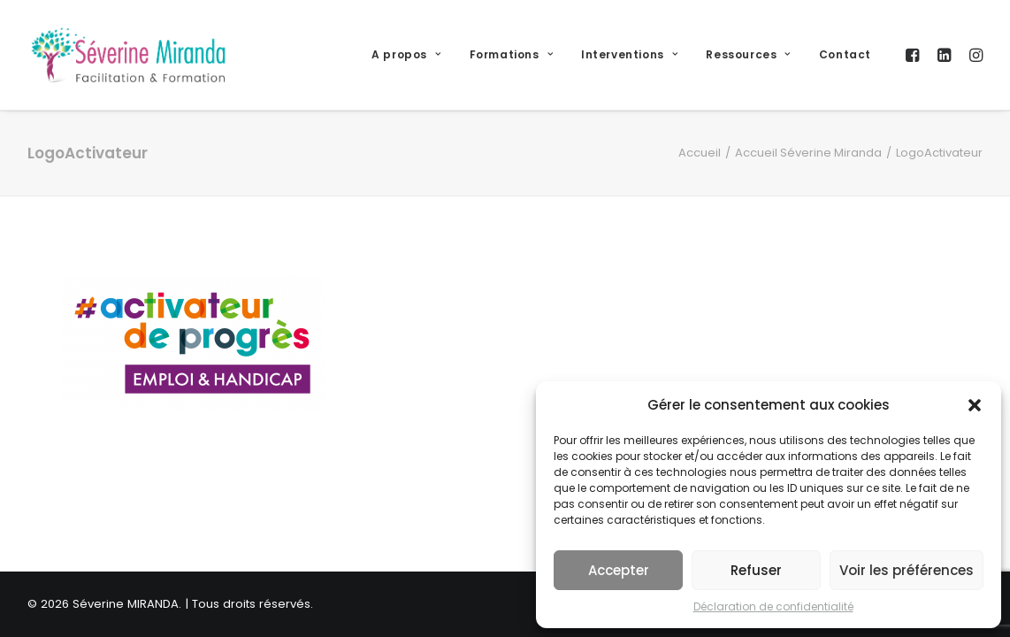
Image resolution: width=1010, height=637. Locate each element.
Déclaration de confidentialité (773, 606)
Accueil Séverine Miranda (808, 152)
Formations (511, 54)
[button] (974, 405)
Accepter (618, 570)
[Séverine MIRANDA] (128, 55)
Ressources (748, 54)
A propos (405, 54)
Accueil (699, 152)
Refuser (756, 570)
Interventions (629, 54)
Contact (845, 54)
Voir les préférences (906, 570)
